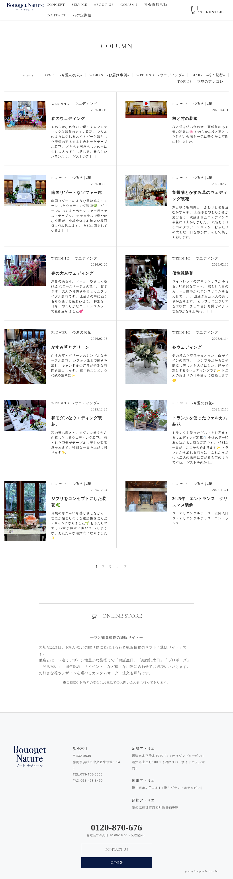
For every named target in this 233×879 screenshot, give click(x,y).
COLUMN (128, 4)
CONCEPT (56, 4)
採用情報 (116, 863)
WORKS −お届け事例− (109, 75)
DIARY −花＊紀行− (208, 75)
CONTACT (56, 15)
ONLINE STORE (210, 12)
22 (126, 567)
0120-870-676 (116, 827)
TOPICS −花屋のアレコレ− (201, 82)
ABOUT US (104, 4)
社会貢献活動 (155, 4)
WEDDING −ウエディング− (160, 75)
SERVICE (79, 4)
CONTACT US (116, 849)
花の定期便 (82, 15)
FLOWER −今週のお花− (61, 75)
